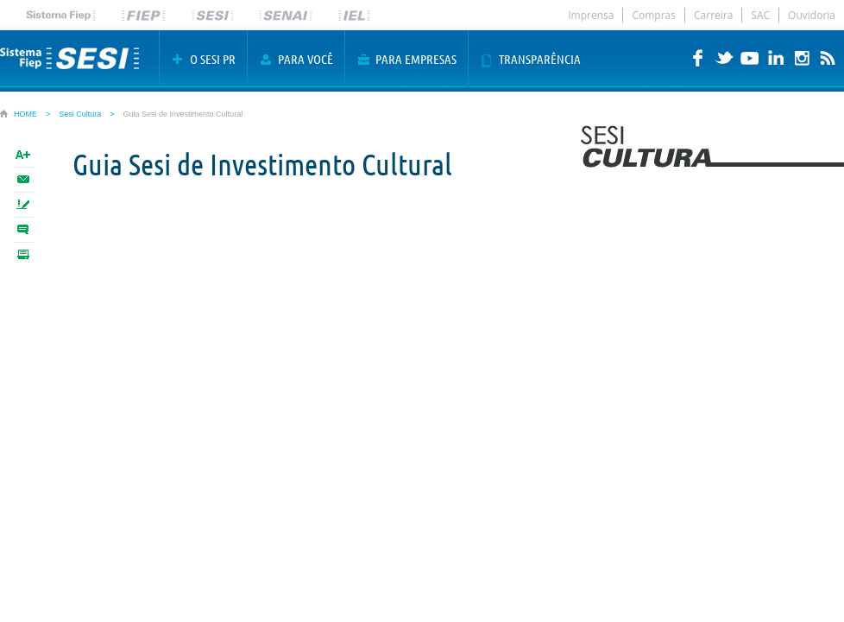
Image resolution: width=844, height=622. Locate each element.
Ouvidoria (811, 15)
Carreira (713, 15)
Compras (654, 15)
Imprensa (591, 15)
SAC (760, 15)
